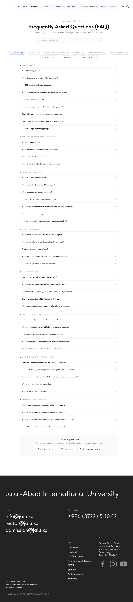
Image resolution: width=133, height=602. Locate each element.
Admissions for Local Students (56, 53)
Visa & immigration (119, 53)
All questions (17, 53)
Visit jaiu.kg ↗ (67, 449)
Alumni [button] (103, 6)
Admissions (33, 53)
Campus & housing (49, 57)
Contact (113, 6)
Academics (78, 53)
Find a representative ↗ (90, 449)
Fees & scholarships (97, 53)
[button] (7, 21)
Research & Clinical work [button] (66, 6)
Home (52, 21)
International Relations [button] (88, 6)
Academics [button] (35, 6)
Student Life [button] (47, 6)
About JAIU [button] (22, 6)
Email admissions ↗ (46, 449)
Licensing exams (69, 57)
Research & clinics (90, 57)
